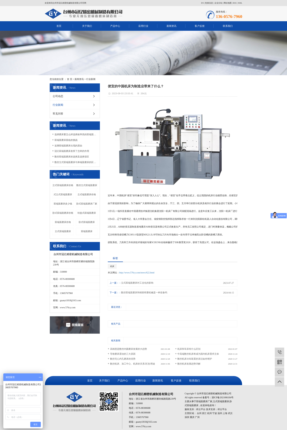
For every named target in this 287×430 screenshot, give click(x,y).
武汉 (230, 413)
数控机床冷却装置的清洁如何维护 (194, 359)
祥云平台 (200, 409)
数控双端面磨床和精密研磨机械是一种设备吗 (144, 292)
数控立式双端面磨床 (86, 185)
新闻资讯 (171, 26)
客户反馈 (200, 26)
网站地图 (228, 3)
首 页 (69, 79)
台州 (199, 413)
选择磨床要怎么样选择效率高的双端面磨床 (75, 134)
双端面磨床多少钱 (63, 203)
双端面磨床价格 (63, 222)
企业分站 (218, 3)
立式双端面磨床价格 (62, 185)
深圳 (187, 417)
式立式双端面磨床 (63, 194)
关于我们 (87, 26)
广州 (197, 417)
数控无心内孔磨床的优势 (122, 359)
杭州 (209, 413)
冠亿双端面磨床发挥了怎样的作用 (71, 151)
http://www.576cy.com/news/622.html (137, 272)
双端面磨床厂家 (204, 401)
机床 (112, 266)
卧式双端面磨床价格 (62, 213)
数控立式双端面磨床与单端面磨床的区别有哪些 (75, 162)
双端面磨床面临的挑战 (66, 140)
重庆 (192, 417)
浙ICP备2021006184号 (223, 397)
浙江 (204, 413)
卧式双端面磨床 (87, 222)
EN (202, 3)
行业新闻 (90, 79)
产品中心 (115, 26)
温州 (220, 413)
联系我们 (228, 26)
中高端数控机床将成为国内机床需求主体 (198, 354)
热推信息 (209, 3)
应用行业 (143, 26)
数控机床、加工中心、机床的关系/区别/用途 (132, 364)
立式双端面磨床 (63, 231)
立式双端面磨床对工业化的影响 (137, 283)
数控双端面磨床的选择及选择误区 (71, 156)
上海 (225, 413)
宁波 (214, 413)
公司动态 (58, 96)
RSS (234, 3)
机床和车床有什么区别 (188, 349)
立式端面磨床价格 (87, 194)
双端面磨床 (86, 231)
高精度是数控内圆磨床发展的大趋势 (128, 349)
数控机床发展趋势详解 (188, 364)
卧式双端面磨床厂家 (86, 203)
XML (240, 3)
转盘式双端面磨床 (87, 213)
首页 (58, 26)
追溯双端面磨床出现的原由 (68, 145)
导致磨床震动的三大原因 (122, 354)
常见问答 (58, 113)
